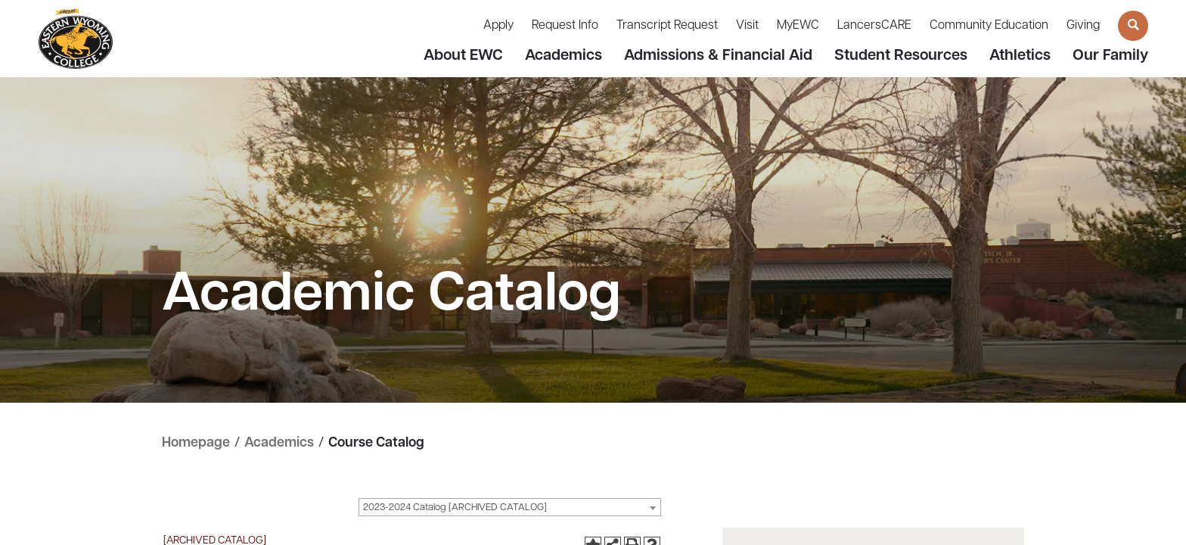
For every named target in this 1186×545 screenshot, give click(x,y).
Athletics (1020, 56)
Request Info (565, 26)
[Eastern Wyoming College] (75, 39)
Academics (563, 56)
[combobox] (510, 507)
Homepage (196, 443)
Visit (747, 26)
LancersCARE (874, 26)
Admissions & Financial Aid (718, 56)
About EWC (463, 56)
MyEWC (798, 26)
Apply (498, 26)
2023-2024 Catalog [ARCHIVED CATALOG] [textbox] (455, 507)
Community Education (989, 26)
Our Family (1110, 56)
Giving (1083, 26)
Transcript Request (667, 26)
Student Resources (900, 56)
